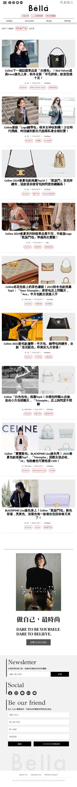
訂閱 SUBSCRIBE (38, 642)
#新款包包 (53, 87)
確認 (19, 744)
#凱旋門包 (49, 414)
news (47, 242)
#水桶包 (49, 304)
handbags (47, 83)
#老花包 (49, 357)
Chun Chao (27, 299)
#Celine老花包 (48, 194)
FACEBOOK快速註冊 (51, 744)
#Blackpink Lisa (39, 470)
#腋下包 (36, 194)
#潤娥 (38, 141)
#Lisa (37, 527)
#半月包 (38, 357)
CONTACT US (36, 775)
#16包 (52, 470)
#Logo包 (47, 141)
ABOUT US (23, 775)
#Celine (23, 87)
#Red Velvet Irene (37, 87)
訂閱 (60, 674)
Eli (28, 83)
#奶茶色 (38, 304)
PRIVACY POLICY (51, 775)
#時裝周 (38, 247)
